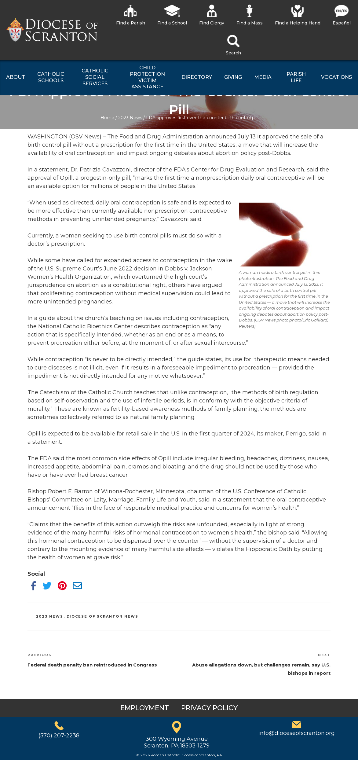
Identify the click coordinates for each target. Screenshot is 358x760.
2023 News (130, 117)
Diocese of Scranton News (103, 616)
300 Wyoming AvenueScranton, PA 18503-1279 (177, 742)
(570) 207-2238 (58, 735)
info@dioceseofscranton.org (296, 733)
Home (107, 117)
